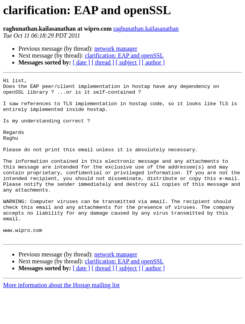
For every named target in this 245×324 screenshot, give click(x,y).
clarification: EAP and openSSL (124, 55)
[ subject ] (128, 62)
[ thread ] (103, 62)
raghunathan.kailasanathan (145, 28)
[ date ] (81, 62)
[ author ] (153, 62)
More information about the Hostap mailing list (61, 317)
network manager (115, 48)
